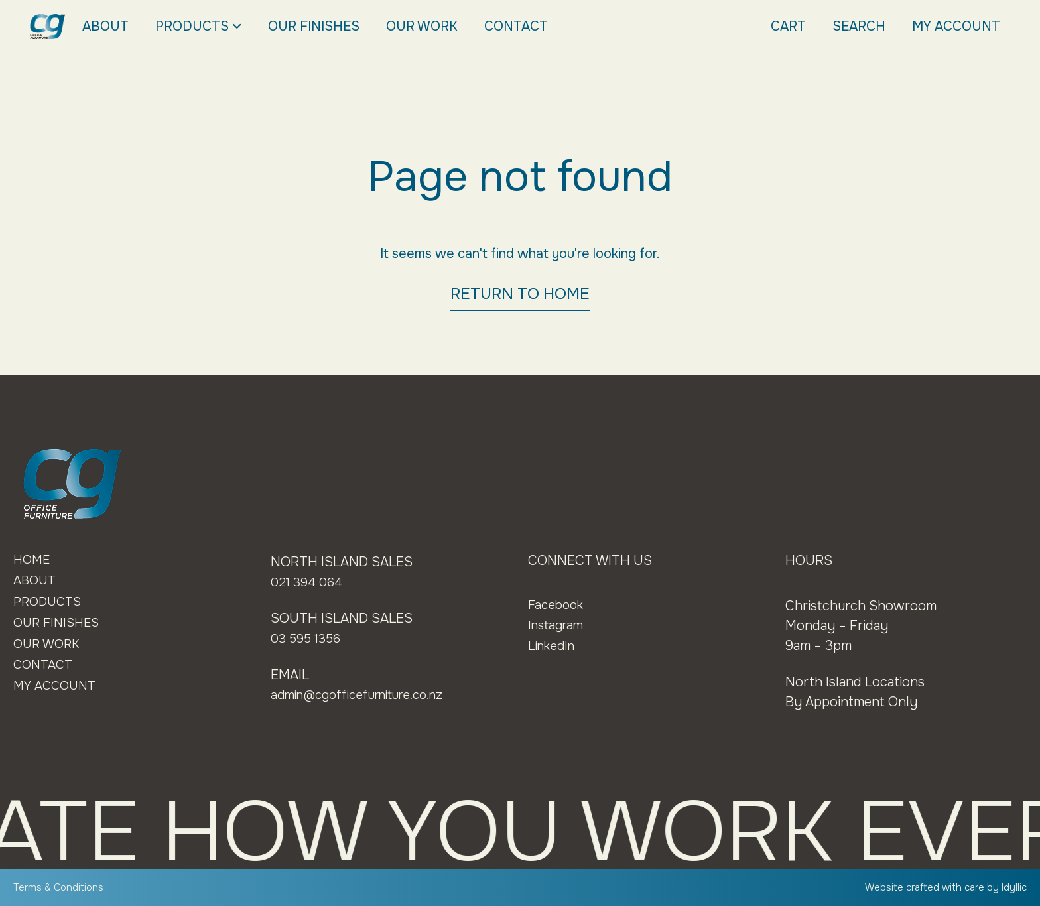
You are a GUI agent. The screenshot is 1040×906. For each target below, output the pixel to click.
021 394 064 (309, 582)
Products (198, 26)
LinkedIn (554, 645)
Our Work (422, 26)
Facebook (558, 604)
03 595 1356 (308, 638)
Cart (788, 26)
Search (858, 26)
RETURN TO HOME (520, 294)
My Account (956, 26)
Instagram (558, 625)
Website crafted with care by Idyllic (940, 887)
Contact (516, 26)
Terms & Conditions (61, 887)
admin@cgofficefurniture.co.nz (366, 694)
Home (32, 560)
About (105, 26)
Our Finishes (313, 26)
